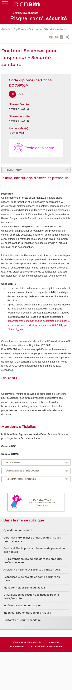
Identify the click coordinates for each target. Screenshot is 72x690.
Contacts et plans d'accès (27, 642)
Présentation (14, 170)
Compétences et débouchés (23, 471)
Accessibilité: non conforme (46, 646)
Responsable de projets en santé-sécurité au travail (31, 578)
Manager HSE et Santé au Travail (24, 587)
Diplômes (20, 29)
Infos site (54, 642)
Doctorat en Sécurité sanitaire (47, 29)
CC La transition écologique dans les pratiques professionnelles (33, 560)
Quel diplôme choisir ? (17, 530)
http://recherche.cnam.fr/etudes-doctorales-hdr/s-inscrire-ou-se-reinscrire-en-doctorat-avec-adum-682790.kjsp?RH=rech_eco (38, 325)
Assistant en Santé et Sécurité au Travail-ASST (32, 569)
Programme (13, 462)
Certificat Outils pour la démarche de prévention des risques (34, 550)
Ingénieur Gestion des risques (22, 605)
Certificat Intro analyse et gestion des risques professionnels (32, 539)
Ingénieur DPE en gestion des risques (27, 612)
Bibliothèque (17, 646)
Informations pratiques (21, 479)
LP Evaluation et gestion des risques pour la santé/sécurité (31, 596)
